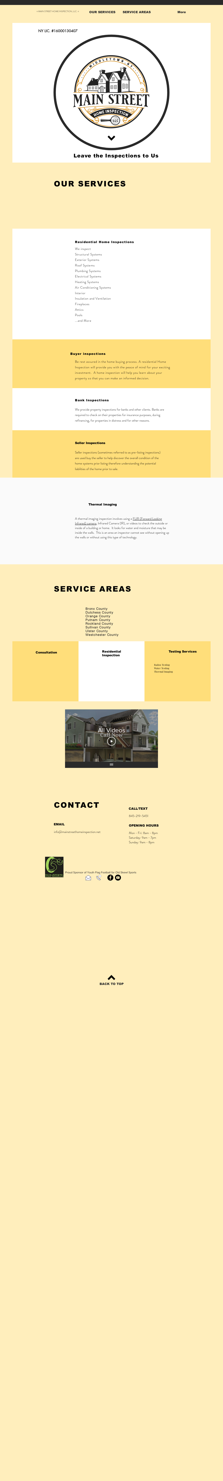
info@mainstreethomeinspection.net (77, 832)
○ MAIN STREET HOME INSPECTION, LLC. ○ (58, 11)
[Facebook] (110, 878)
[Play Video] (111, 741)
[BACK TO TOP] (112, 984)
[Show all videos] (111, 765)
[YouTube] (118, 878)
